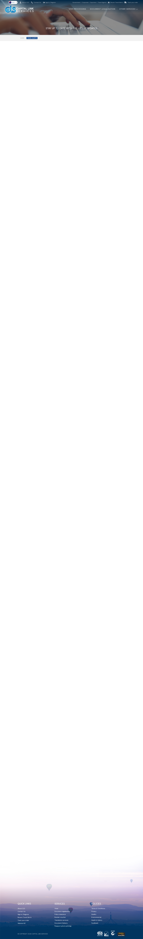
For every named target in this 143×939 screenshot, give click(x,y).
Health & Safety (96, 920)
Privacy (93, 911)
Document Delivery (61, 923)
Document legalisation (62, 911)
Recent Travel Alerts (115, 2)
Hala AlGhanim (81, 161)
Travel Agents (102, 2)
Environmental (96, 917)
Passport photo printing (63, 926)
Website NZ (22, 923)
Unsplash (79, 167)
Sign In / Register (49, 2)
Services (60, 903)
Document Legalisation (102, 9)
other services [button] (127, 9)
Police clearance (60, 914)
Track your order (131, 2)
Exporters (93, 2)
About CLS (24, 2)
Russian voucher (60, 917)
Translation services (61, 920)
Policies (96, 903)
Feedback (94, 923)
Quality (93, 914)
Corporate (85, 2)
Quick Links (24, 903)
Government (76, 2)
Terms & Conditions (98, 908)
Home (22, 38)
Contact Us (36, 2)
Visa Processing (77, 9)
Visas (56, 908)
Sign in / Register (23, 914)
